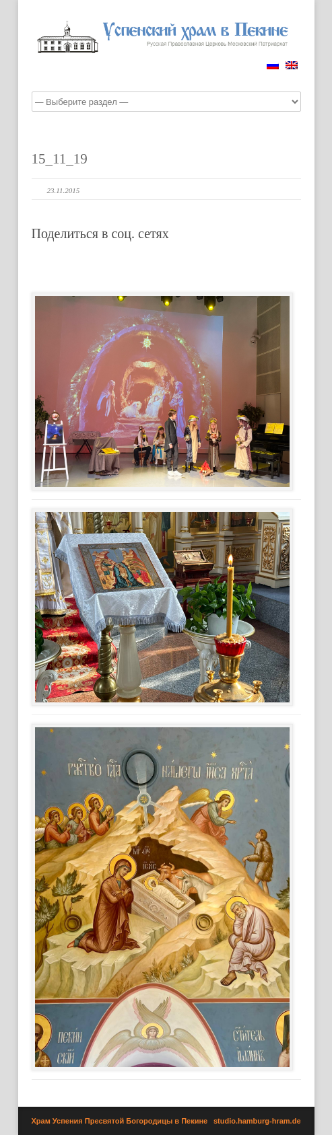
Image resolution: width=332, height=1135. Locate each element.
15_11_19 (60, 159)
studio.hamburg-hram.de (257, 1121)
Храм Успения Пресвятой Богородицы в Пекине (120, 1121)
